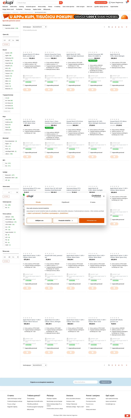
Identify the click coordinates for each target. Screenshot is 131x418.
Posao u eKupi (11, 404)
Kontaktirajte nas (110, 404)
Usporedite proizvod (30, 85)
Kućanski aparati (31, 6)
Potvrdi (6, 44)
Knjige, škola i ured (8, 9)
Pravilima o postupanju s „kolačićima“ (55, 213)
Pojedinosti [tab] (65, 202)
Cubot (7, 78)
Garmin (7, 53)
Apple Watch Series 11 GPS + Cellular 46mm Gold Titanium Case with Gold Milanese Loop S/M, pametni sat (97, 321)
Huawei (7, 60)
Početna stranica (7, 12)
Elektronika (13, 6)
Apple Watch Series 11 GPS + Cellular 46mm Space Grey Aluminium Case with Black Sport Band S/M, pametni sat (119, 256)
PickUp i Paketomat (71, 404)
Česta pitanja (30, 398)
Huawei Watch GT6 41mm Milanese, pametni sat (75, 122)
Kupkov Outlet (37, 9)
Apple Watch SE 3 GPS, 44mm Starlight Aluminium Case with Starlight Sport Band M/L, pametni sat (96, 189)
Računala (5, 6)
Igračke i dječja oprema (101, 6)
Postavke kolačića (66, 220)
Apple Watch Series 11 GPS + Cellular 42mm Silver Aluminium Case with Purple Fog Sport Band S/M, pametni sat (75, 321)
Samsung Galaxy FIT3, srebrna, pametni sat (74, 189)
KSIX (6, 68)
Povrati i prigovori (91, 398)
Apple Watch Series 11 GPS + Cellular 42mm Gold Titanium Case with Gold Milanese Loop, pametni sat (32, 256)
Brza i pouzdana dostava (73, 398)
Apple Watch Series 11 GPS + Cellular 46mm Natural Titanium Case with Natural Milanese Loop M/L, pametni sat (119, 189)
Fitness (50, 6)
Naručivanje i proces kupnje (54, 401)
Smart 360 (8, 63)
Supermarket (114, 6)
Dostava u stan (70, 401)
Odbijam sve (39, 220)
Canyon (7, 73)
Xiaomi (7, 76)
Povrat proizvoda (91, 401)
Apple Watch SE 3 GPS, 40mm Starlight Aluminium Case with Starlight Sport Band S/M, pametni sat (75, 55)
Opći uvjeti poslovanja (112, 398)
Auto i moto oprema (68, 6)
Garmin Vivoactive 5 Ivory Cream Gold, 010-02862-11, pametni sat (53, 55)
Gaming (21, 6)
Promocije (28, 9)
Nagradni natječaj (12, 407)
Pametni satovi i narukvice (26, 12)
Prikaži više (7, 111)
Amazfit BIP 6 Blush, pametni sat (116, 320)
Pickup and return (91, 409)
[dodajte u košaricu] (27, 89)
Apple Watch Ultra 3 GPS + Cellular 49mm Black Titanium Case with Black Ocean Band (96, 256)
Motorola (7, 88)
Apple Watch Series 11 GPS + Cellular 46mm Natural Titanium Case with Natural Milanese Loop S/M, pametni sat (32, 321)
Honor (7, 86)
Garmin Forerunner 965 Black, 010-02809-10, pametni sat (95, 55)
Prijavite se (105, 382)
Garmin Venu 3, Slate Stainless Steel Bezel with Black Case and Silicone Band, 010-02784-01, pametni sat (53, 122)
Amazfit (7, 65)
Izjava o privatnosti (111, 401)
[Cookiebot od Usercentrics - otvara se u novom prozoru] (93, 196)
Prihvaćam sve (91, 220)
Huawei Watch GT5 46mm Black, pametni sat (31, 55)
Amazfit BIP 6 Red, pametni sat (53, 256)
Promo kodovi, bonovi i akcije (55, 408)
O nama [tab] (92, 202)
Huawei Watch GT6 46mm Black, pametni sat (118, 122)
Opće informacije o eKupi (14, 398)
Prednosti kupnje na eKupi (14, 401)
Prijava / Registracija (115, 2)
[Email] (85, 382)
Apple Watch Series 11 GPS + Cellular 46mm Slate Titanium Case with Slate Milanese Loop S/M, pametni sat (76, 256)
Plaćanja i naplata (52, 398)
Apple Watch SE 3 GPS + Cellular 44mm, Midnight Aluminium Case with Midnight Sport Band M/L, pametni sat (53, 321)
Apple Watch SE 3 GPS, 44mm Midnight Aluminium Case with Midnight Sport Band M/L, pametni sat (118, 55)
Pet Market (19, 9)
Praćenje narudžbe (100, 2)
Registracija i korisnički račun (35, 401)
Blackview (8, 71)
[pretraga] (61, 2)
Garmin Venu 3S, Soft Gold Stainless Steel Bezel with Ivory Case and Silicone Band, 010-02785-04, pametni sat (53, 189)
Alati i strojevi (81, 6)
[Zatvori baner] (103, 196)
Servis (88, 407)
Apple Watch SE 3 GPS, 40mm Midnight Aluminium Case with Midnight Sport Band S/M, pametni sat (97, 122)
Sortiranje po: (27, 27)
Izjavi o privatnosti (34, 213)
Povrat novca (89, 404)
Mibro (7, 81)
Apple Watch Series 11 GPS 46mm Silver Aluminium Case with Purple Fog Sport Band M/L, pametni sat (32, 122)
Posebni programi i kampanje (35, 407)
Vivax (6, 83)
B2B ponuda (46, 9)
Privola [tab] (38, 202)
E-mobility (57, 6)
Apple (7, 55)
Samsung (8, 58)
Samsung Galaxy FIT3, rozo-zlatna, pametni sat (32, 189)
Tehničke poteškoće (32, 404)
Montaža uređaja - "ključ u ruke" (75, 407)
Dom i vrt (89, 6)
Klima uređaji (42, 6)
